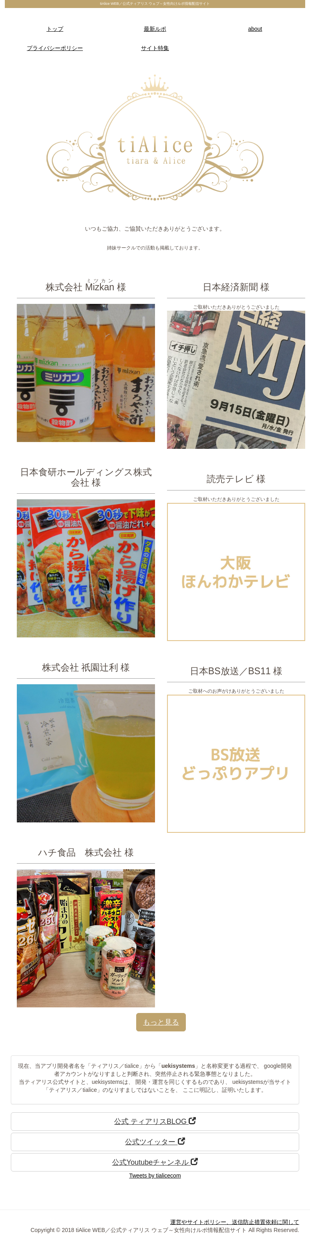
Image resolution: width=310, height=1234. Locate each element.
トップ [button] (54, 29)
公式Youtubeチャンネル (155, 1162)
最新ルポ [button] (155, 29)
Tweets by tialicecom (155, 1175)
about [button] (255, 29)
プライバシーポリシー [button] (55, 48)
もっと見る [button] (161, 1022)
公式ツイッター (155, 1142)
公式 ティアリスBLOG (155, 1121)
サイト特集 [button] (155, 48)
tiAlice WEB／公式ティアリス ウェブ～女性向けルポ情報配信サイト (155, 4)
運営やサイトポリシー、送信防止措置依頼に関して (234, 1222)
